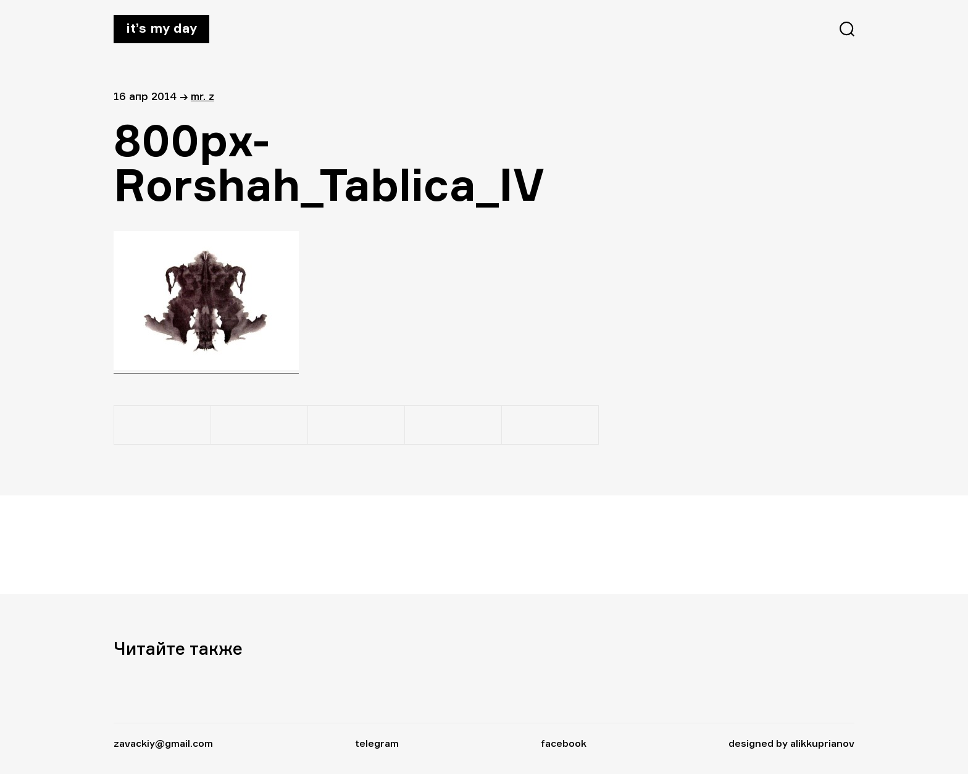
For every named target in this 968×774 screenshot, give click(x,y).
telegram (377, 743)
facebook (563, 743)
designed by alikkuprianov (791, 743)
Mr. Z (202, 96)
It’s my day (161, 28)
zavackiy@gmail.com (163, 743)
